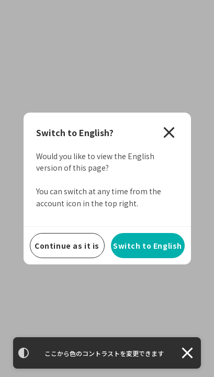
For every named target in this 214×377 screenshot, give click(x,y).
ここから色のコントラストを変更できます (104, 353)
